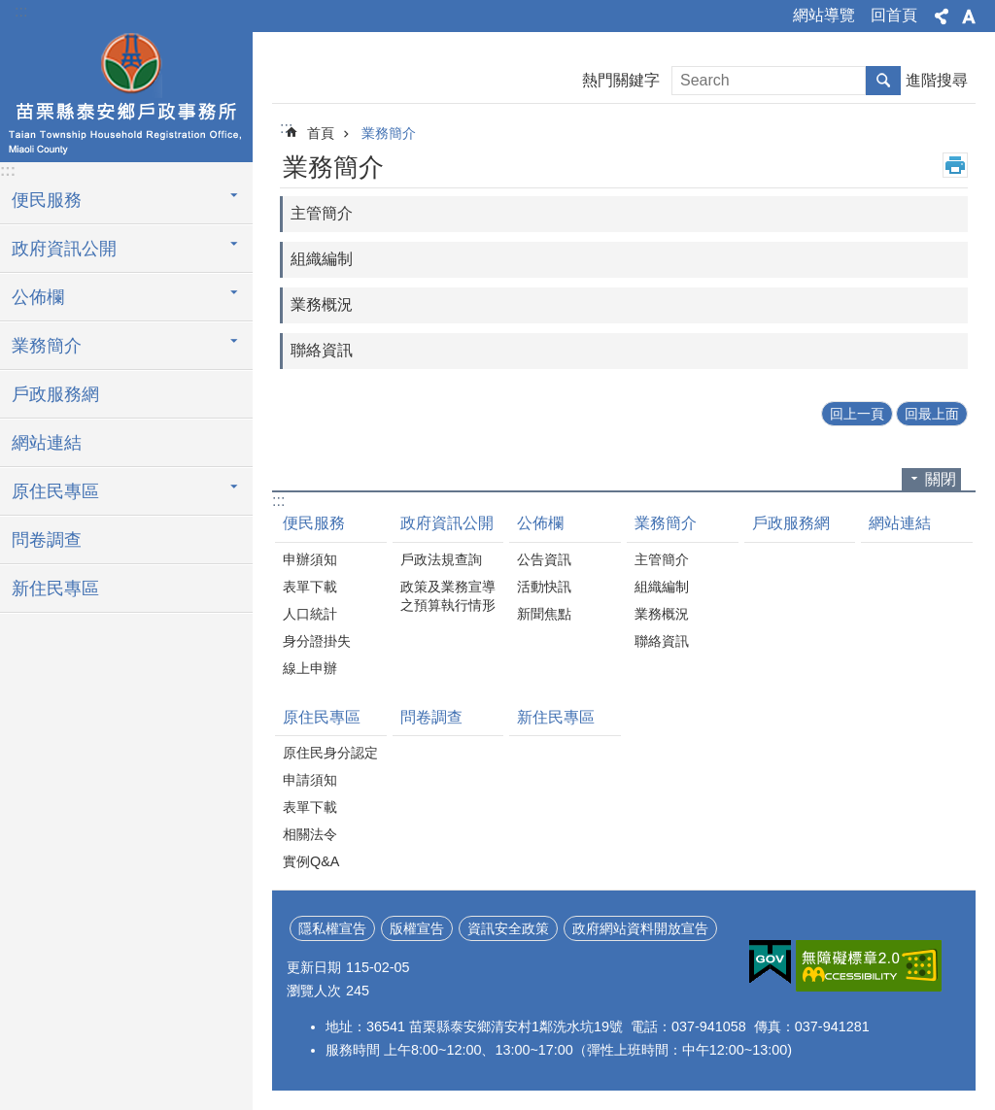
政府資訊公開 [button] (64, 248)
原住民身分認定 (330, 752)
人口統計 (310, 614)
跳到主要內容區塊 (10, 10)
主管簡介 (322, 213)
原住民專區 (321, 717)
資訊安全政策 (508, 928)
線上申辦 (310, 668)
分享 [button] (941, 16)
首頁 (320, 133)
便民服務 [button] (47, 200)
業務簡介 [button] (47, 345)
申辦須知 (310, 559)
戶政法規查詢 (441, 559)
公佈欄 (540, 523)
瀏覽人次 (314, 990)
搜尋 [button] (883, 80)
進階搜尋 (937, 80)
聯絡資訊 (322, 350)
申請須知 (310, 780)
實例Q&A (311, 861)
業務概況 (322, 304)
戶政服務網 (55, 394)
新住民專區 (55, 588)
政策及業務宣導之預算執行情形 (448, 596)
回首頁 (894, 15)
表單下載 (310, 586)
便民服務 (314, 523)
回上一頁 (857, 413)
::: (21, 11)
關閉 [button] (940, 479)
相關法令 (310, 834)
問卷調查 (47, 540)
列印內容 (955, 165)
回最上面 (932, 413)
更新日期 (314, 967)
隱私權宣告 (332, 928)
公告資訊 (544, 559)
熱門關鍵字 (621, 80)
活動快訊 (544, 586)
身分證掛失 (317, 641)
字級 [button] (968, 16)
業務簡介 (388, 133)
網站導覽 (824, 15)
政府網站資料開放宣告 (640, 928)
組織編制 (322, 259)
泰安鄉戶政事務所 (126, 94)
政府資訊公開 (447, 523)
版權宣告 (417, 928)
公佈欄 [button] (38, 297)
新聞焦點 (544, 614)
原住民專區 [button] (55, 491)
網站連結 (47, 443)
